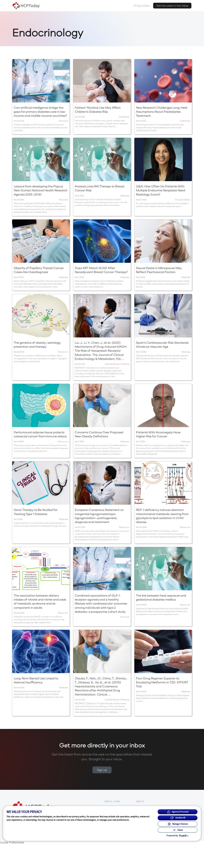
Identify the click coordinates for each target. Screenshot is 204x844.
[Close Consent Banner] (177, 830)
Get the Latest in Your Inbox (172, 5)
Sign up (102, 770)
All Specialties (142, 5)
